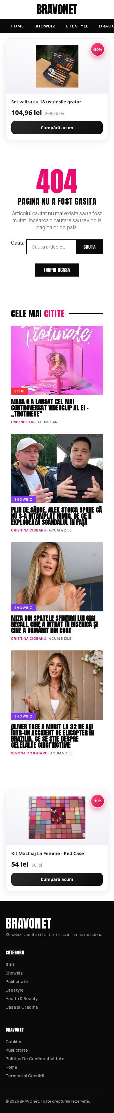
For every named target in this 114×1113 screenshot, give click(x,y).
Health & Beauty (21, 998)
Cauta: (18, 242)
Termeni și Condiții (24, 1076)
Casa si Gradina (21, 1007)
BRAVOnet (57, 9)
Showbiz (45, 26)
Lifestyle (77, 26)
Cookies (13, 1041)
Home (17, 26)
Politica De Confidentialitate (34, 1058)
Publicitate (16, 981)
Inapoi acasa (57, 270)
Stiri (9, 964)
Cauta (89, 246)
